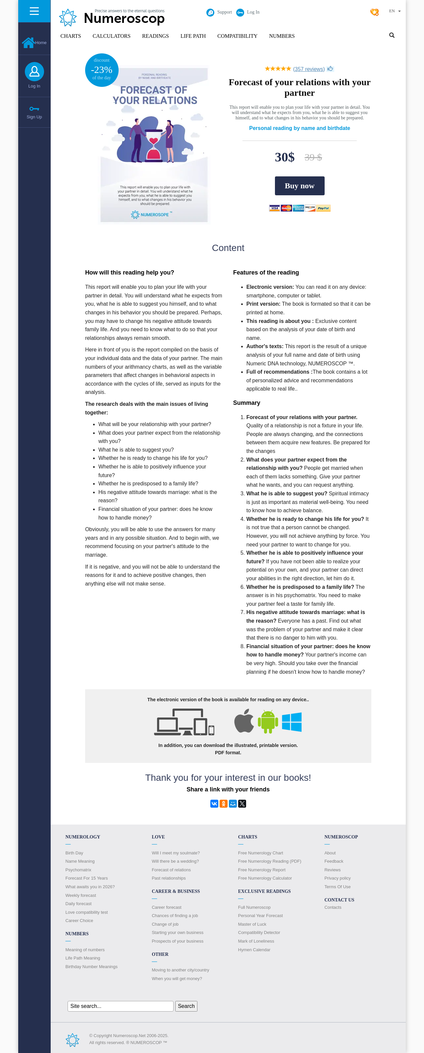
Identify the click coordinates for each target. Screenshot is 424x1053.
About (330, 852)
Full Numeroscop (254, 907)
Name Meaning (80, 861)
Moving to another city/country (180, 969)
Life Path (193, 36)
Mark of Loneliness (256, 941)
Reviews (332, 869)
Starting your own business (177, 932)
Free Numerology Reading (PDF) (269, 861)
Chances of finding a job (175, 915)
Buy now (300, 185)
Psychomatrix (78, 869)
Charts (71, 36)
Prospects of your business (177, 941)
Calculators (112, 36)
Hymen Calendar (254, 949)
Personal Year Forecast (260, 915)
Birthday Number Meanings (92, 966)
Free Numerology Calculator (265, 878)
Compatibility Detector (259, 932)
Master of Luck (252, 924)
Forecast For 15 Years (87, 878)
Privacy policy (337, 878)
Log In (34, 86)
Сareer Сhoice (79, 920)
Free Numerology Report (262, 869)
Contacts (332, 907)
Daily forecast (79, 903)
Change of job (165, 924)
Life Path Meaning (83, 958)
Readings (155, 36)
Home (34, 42)
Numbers (281, 36)
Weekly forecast (81, 895)
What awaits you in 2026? (90, 886)
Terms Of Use (337, 886)
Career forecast (167, 907)
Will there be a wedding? (175, 861)
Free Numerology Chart (260, 852)
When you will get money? (177, 978)
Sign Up (34, 116)
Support (219, 12)
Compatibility (237, 36)
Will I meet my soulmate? (176, 852)
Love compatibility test (87, 912)
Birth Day (74, 852)
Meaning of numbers (85, 949)
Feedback (333, 861)
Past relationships (169, 878)
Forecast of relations (171, 869)
